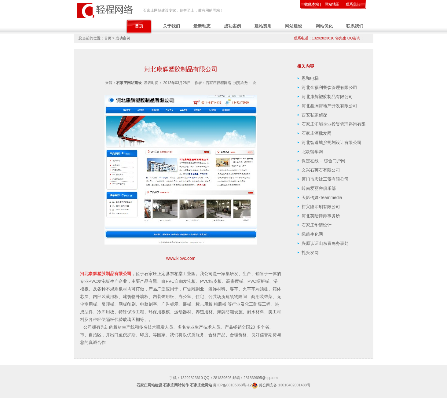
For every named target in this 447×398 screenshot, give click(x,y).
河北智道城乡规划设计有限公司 (331, 142)
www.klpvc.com (181, 258)
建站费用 (263, 26)
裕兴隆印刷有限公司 (321, 206)
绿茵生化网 (312, 234)
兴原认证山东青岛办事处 (325, 243)
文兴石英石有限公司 (321, 170)
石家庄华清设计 (317, 225)
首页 (139, 26)
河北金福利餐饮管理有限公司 (329, 87)
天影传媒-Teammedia (322, 197)
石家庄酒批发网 (317, 133)
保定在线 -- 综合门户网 (323, 160)
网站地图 (332, 4)
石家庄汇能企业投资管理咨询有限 (334, 124)
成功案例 (232, 26)
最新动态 (202, 26)
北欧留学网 (312, 151)
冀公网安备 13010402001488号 (284, 385)
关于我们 (171, 26)
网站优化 (324, 26)
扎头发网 (310, 252)
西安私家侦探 (314, 114)
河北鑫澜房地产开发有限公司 (329, 105)
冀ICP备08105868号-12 (232, 385)
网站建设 (293, 26)
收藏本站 (311, 4)
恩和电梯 (310, 78)
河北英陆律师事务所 (321, 215)
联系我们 (353, 4)
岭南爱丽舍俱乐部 (319, 188)
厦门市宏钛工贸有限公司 (325, 179)
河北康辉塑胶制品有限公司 (327, 96)
